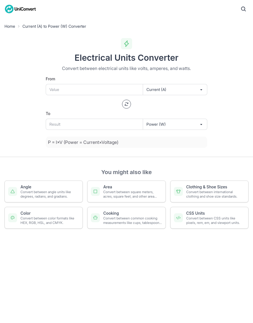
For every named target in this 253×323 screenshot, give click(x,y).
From (50, 78)
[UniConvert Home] (20, 9)
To (48, 113)
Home (9, 26)
